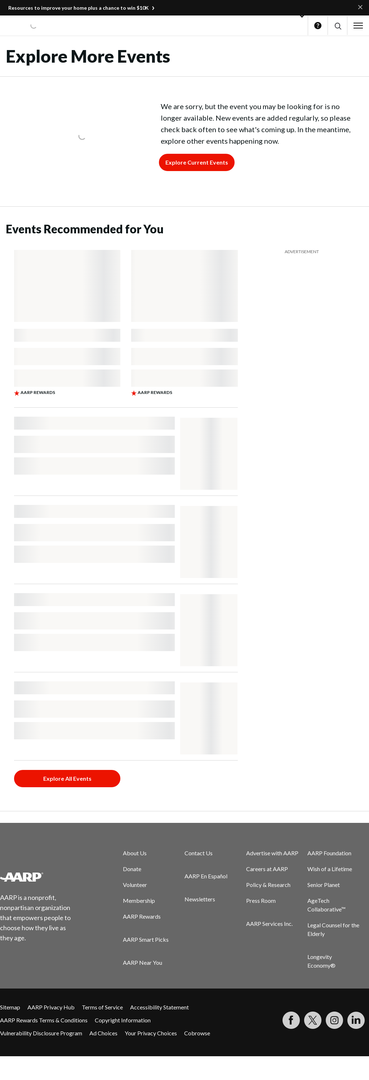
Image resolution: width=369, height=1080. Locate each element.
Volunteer (135, 884)
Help (317, 25)
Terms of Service (102, 1007)
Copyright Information (123, 1020)
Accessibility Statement (159, 1007)
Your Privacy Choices (151, 1033)
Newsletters (199, 899)
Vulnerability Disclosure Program (41, 1033)
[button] (337, 25)
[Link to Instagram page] (334, 1020)
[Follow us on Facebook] (291, 1020)
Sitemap (10, 1007)
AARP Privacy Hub (51, 1007)
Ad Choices (103, 1033)
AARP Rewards (142, 916)
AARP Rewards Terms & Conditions (44, 1020)
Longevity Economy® (321, 961)
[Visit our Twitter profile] (312, 1020)
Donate (132, 868)
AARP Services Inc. (269, 923)
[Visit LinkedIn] (356, 1020)
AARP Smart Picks (146, 939)
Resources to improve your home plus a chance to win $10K (78, 8)
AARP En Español (205, 876)
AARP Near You (142, 962)
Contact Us (198, 853)
